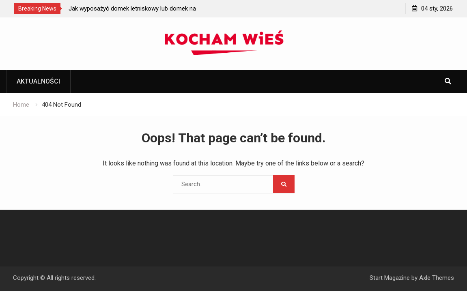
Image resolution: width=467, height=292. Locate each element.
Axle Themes (436, 277)
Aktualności (38, 81)
